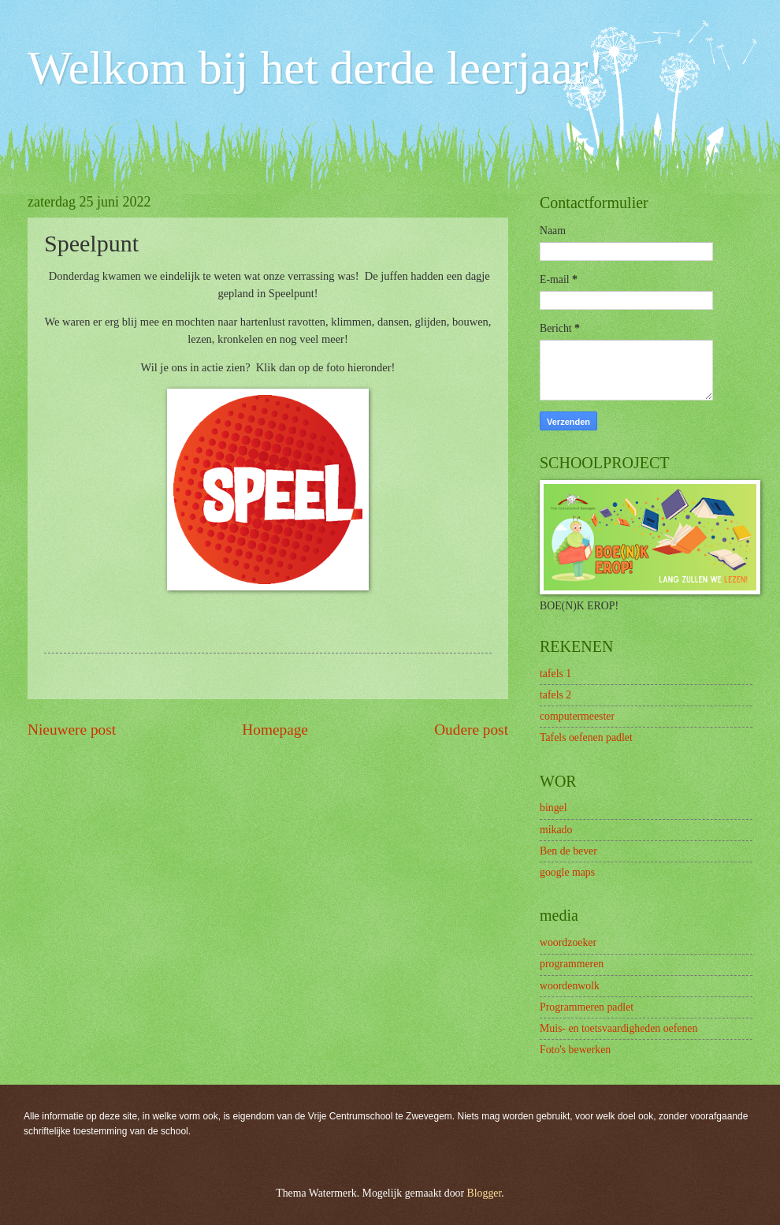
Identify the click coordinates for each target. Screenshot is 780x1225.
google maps (567, 872)
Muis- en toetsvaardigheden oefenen (618, 1028)
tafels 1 (555, 674)
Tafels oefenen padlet (586, 737)
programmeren (572, 964)
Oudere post (471, 729)
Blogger (484, 1193)
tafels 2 (555, 695)
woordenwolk (570, 986)
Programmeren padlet (586, 1007)
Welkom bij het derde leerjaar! (316, 68)
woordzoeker (568, 942)
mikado (556, 830)
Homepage (275, 729)
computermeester (577, 716)
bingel (553, 808)
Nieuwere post (72, 729)
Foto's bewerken (575, 1050)
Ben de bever (568, 851)
